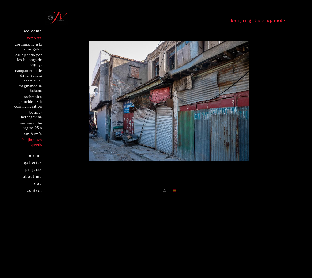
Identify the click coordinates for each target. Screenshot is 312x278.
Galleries (33, 162)
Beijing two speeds (32, 142)
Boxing (35, 155)
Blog (37, 183)
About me (32, 176)
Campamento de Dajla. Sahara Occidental (28, 75)
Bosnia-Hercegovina (31, 114)
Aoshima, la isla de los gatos (28, 46)
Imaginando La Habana (30, 88)
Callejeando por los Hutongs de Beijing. (28, 60)
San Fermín (33, 134)
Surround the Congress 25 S (30, 125)
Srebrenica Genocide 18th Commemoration (28, 101)
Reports (34, 38)
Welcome (33, 31)
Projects (33, 169)
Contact (34, 190)
